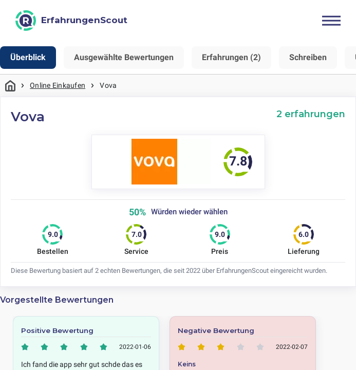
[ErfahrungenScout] (71, 20)
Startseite (10, 85)
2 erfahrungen (310, 114)
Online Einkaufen (57, 85)
